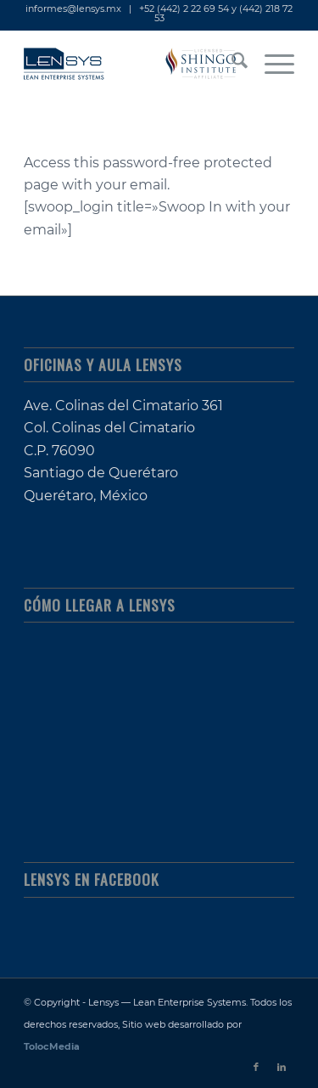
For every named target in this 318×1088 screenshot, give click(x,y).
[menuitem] (231, 64)
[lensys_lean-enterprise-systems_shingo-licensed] (132, 64)
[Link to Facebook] (256, 1067)
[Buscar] (231, 64)
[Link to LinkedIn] (281, 1067)
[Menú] (271, 64)
